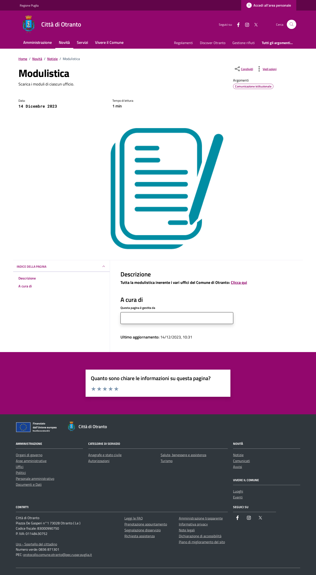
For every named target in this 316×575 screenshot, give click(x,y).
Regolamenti (183, 42)
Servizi (82, 42)
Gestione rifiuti (243, 42)
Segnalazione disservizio (142, 530)
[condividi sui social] (243, 68)
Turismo (166, 460)
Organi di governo (29, 455)
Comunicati (241, 460)
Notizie (238, 455)
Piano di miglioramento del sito (202, 542)
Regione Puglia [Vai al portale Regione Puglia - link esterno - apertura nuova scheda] (29, 5)
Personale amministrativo (35, 478)
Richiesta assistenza (139, 536)
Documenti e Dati (29, 484)
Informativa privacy (193, 524)
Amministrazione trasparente (201, 518)
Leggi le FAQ (133, 518)
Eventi (238, 497)
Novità (64, 42)
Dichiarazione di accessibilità (200, 536)
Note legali (187, 530)
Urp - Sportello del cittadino (36, 544)
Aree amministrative (31, 460)
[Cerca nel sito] (291, 24)
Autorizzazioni (99, 460)
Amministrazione (37, 42)
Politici (21, 472)
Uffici (19, 466)
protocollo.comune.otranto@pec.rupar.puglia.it (57, 554)
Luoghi (238, 491)
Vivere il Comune (109, 42)
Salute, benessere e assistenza (183, 455)
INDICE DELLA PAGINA (61, 266)
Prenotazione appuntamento (145, 524)
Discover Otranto (212, 42)
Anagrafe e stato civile (105, 455)
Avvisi (237, 466)
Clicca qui (239, 282)
